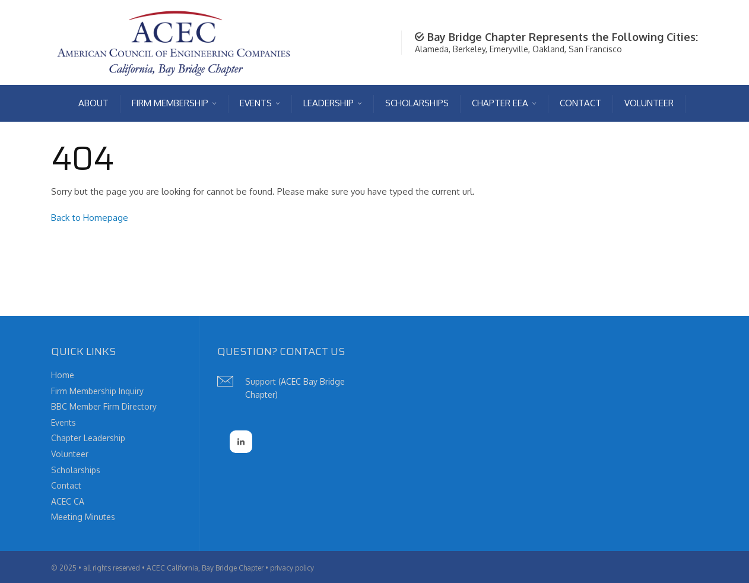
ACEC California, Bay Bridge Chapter (205, 567)
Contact (66, 485)
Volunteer (69, 454)
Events (63, 422)
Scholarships (75, 470)
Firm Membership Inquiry (97, 391)
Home (62, 375)
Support (260, 381)
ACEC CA (67, 501)
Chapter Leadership (88, 438)
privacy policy (292, 567)
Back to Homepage (89, 217)
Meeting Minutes (83, 517)
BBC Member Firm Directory (104, 406)
